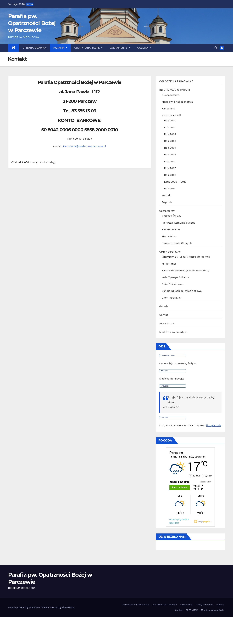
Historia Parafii (171, 115)
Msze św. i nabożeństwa (177, 101)
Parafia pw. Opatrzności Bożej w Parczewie (31, 23)
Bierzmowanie (171, 229)
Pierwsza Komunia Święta (178, 222)
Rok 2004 (170, 147)
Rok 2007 (170, 168)
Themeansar (68, 607)
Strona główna (34, 47)
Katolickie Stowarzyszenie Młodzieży (185, 270)
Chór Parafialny (171, 297)
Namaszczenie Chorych (177, 243)
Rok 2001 (170, 127)
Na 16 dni (173, 523)
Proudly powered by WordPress (24, 607)
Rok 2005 (170, 154)
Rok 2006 (170, 161)
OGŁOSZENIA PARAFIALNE (176, 81)
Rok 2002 (170, 134)
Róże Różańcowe (172, 284)
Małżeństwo (169, 236)
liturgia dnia (213, 425)
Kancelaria (168, 108)
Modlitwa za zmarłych (173, 332)
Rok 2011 (169, 188)
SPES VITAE (166, 323)
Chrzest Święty (171, 215)
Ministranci (169, 263)
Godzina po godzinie (178, 519)
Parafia (60, 47)
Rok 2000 (170, 120)
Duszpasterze (170, 94)
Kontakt (167, 195)
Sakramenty (120, 47)
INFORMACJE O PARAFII (174, 89)
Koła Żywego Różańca (175, 277)
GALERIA (144, 47)
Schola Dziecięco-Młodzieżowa (182, 290)
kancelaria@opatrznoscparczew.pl (84, 146)
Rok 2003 (170, 140)
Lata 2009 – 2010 (175, 181)
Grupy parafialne (88, 47)
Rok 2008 (170, 174)
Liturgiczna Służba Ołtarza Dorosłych (186, 256)
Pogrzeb (167, 202)
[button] (216, 47)
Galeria (163, 306)
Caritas (163, 314)
